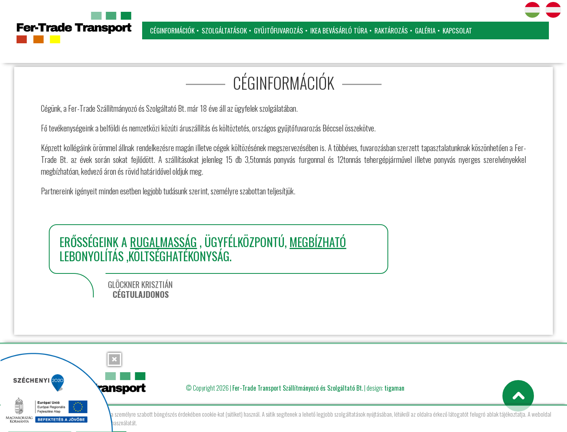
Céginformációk (172, 30)
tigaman (394, 388)
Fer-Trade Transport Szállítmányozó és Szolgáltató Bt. (297, 388)
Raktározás (391, 30)
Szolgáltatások (224, 30)
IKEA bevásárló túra (338, 30)
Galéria (425, 30)
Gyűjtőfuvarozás (278, 30)
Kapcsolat (457, 30)
